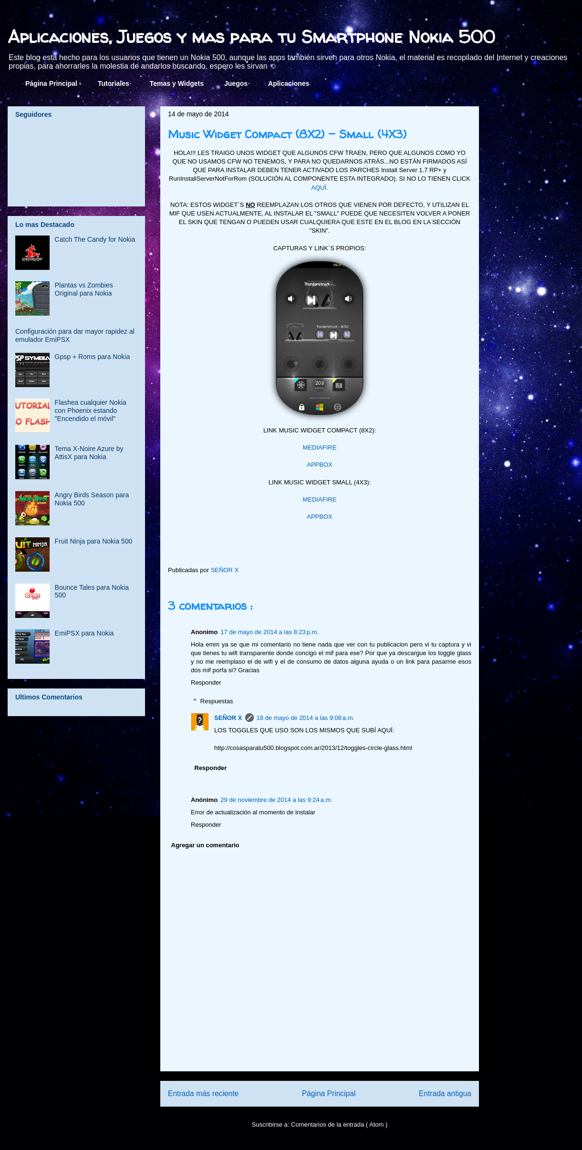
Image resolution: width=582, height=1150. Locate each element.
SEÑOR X (228, 717)
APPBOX (319, 464)
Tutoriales (113, 83)
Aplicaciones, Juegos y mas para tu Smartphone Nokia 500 (251, 36)
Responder (206, 682)
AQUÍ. (319, 187)
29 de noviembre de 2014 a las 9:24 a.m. (276, 799)
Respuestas (216, 701)
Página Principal (51, 83)
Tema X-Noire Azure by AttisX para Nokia (89, 453)
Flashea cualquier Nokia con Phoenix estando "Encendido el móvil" (90, 410)
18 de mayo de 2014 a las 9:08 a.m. (306, 717)
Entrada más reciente (203, 1093)
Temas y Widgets (177, 83)
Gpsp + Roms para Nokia (92, 356)
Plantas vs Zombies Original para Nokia (84, 289)
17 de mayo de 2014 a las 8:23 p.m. (269, 632)
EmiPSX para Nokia (84, 633)
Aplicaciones (288, 83)
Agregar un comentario (205, 845)
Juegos (236, 83)
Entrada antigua (445, 1093)
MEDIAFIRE (320, 447)
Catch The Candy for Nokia (95, 239)
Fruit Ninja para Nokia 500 (94, 541)
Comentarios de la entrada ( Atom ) (339, 1124)
